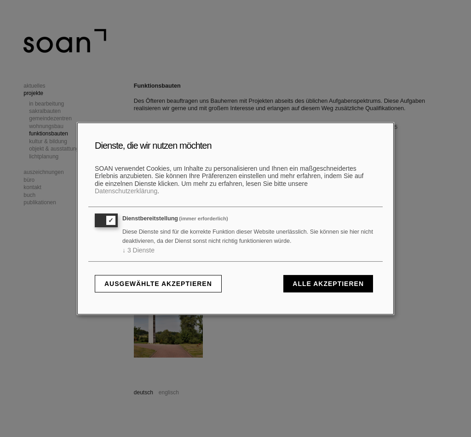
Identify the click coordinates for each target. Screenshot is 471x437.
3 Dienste (138, 250)
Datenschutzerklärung (126, 191)
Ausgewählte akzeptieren (158, 283)
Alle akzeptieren (328, 283)
